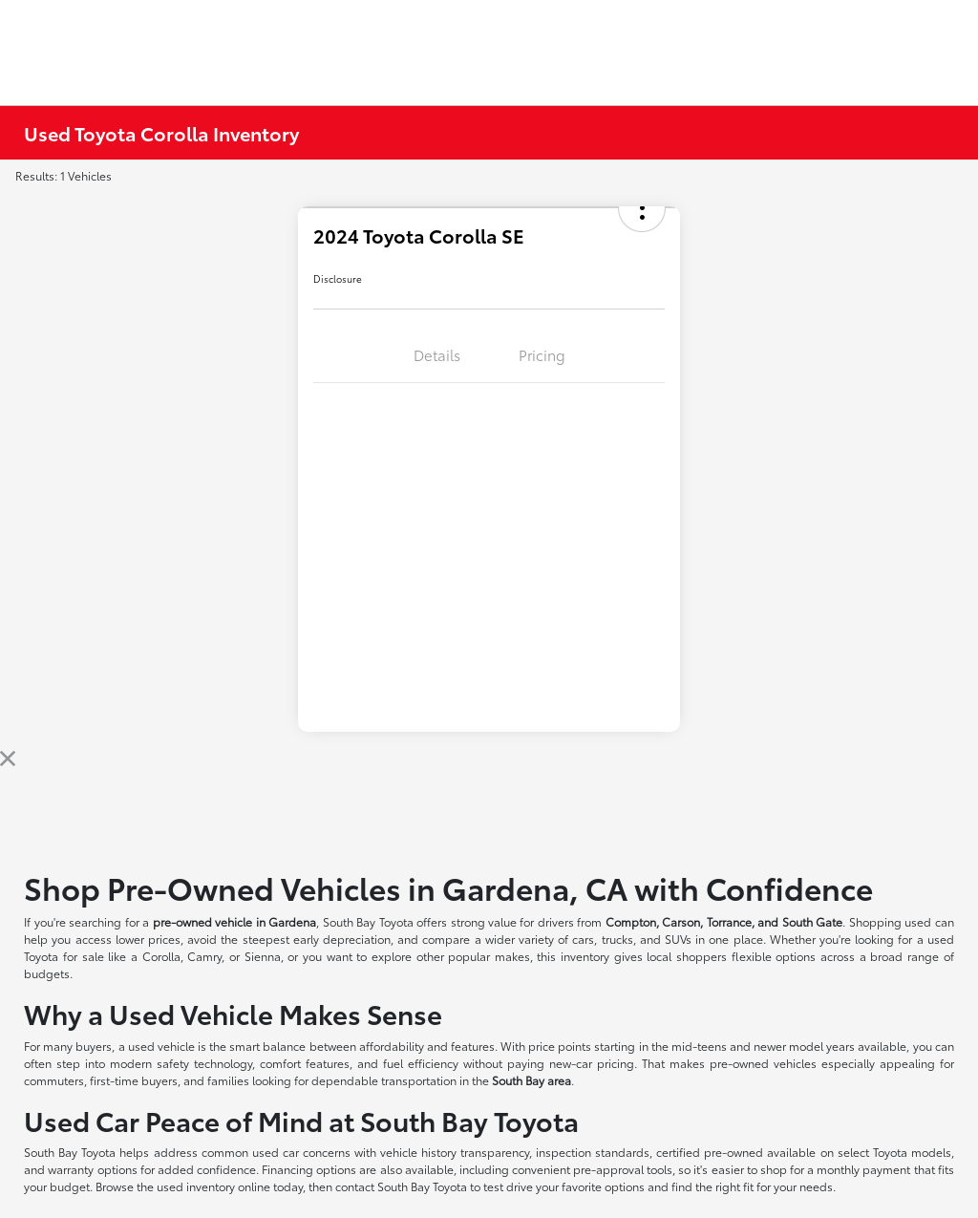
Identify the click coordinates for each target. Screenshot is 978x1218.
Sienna (262, 956)
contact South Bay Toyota (401, 1186)
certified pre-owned (711, 1151)
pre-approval (608, 1169)
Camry (204, 956)
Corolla (161, 956)
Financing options (309, 1169)
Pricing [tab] (542, 354)
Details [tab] (437, 354)
